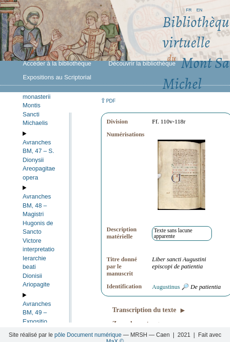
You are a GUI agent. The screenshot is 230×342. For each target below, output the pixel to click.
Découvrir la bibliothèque (142, 63)
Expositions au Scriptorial (57, 77)
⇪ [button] (108, 100)
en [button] (199, 9)
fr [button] (188, 9)
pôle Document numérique (87, 335)
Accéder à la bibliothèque (57, 63)
